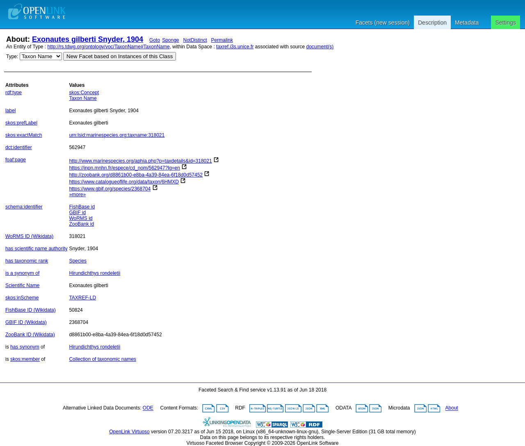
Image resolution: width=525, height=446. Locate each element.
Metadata (467, 22)
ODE (148, 408)
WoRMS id (80, 218)
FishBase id (82, 207)
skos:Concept (84, 92)
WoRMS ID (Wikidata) (29, 236)
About (451, 408)
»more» (77, 194)
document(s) (319, 47)
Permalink (222, 40)
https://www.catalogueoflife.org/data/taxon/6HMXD (123, 182)
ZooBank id (81, 224)
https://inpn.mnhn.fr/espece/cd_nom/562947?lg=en (124, 168)
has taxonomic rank (26, 261)
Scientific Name (22, 285)
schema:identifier (24, 207)
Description (432, 22)
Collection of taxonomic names (102, 359)
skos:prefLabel (21, 123)
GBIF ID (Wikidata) (26, 322)
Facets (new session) (383, 22)
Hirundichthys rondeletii (94, 273)
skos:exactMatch (23, 135)
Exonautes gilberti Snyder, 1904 (87, 39)
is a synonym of (22, 273)
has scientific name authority (36, 248)
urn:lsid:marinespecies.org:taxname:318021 (116, 135)
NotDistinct (195, 40)
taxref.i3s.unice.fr (234, 47)
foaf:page (15, 160)
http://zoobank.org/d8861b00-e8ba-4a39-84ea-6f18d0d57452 (136, 175)
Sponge (170, 40)
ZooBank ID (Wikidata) (30, 334)
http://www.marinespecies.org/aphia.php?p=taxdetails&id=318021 (140, 161)
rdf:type (13, 92)
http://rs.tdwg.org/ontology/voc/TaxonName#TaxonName (109, 47)
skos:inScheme (22, 298)
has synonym (24, 347)
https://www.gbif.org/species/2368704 (110, 189)
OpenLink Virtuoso (129, 432)
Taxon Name (82, 98)
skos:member (25, 359)
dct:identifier (18, 147)
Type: (12, 56)
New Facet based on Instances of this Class (119, 56)
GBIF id (77, 212)
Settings (505, 22)
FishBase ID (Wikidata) (30, 310)
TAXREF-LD (82, 298)
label (10, 110)
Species (78, 261)
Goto (154, 40)
